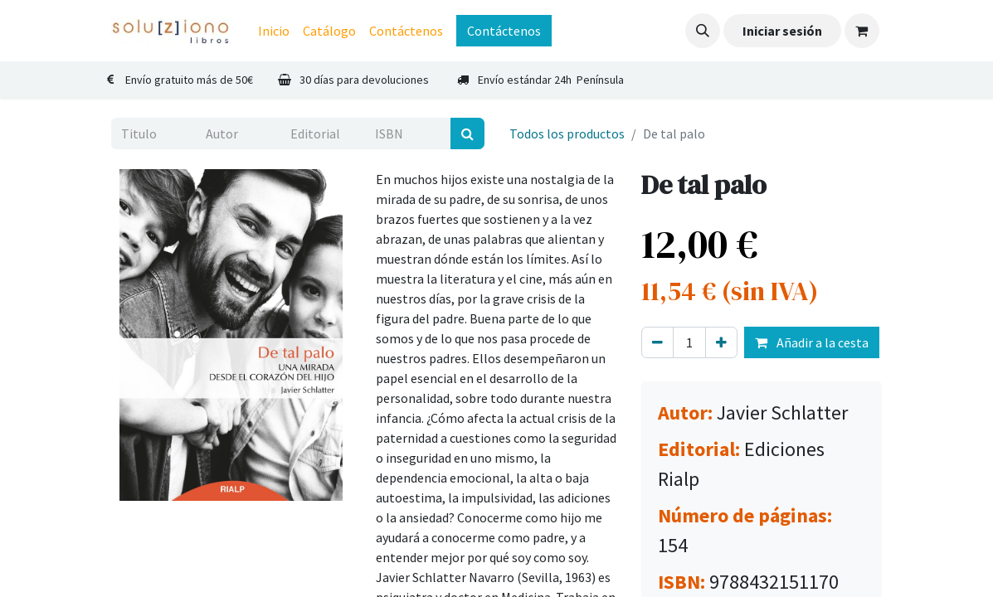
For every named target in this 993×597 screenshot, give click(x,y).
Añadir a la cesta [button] (812, 342)
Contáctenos (504, 30)
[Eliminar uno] (657, 342)
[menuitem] (273, 30)
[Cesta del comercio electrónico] (862, 30)
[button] (702, 30)
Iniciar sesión (782, 30)
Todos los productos (567, 133)
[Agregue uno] (721, 342)
